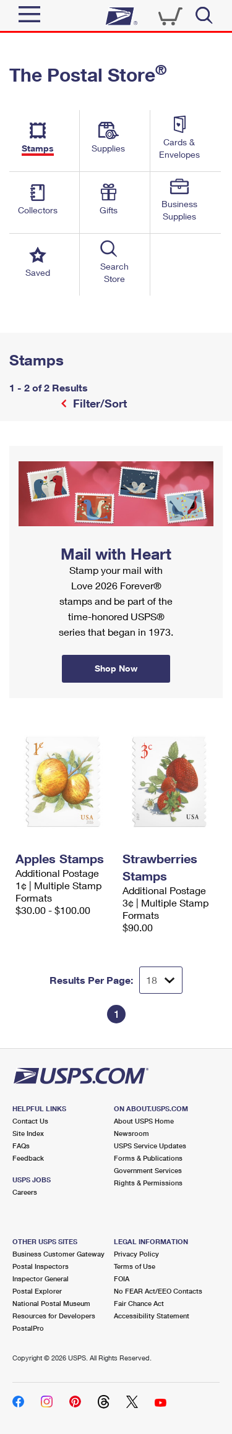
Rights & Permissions (148, 1183)
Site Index (28, 1133)
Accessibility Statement (151, 1316)
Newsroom (131, 1133)
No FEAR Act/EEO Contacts (158, 1291)
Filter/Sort (98, 403)
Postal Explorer (37, 1291)
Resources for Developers (53, 1316)
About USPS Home (144, 1121)
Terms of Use (134, 1266)
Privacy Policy (136, 1254)
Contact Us (30, 1121)
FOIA (121, 1278)
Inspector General (40, 1278)
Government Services (148, 1170)
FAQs (21, 1146)
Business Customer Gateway (58, 1254)
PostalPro (28, 1328)
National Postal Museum (51, 1303)
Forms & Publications (148, 1158)
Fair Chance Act (139, 1303)
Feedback (28, 1158)
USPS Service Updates (150, 1146)
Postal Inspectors (40, 1266)
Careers (24, 1192)
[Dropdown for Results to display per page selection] (161, 980)
